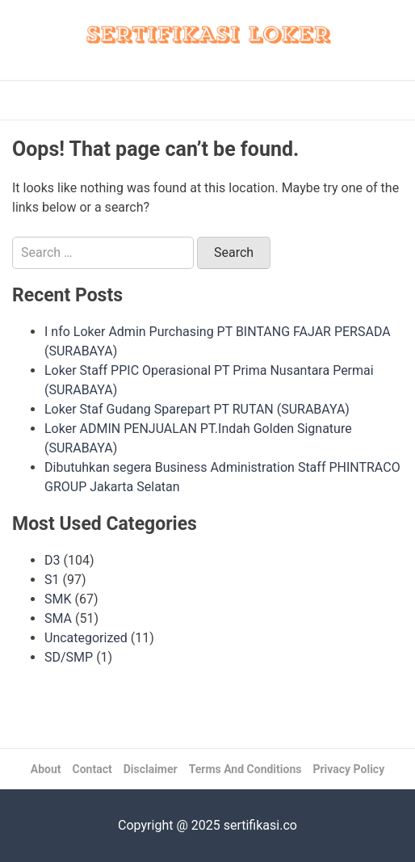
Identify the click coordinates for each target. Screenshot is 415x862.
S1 (52, 579)
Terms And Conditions (245, 769)
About (46, 769)
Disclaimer (151, 769)
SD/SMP (68, 657)
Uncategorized (86, 637)
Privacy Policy (348, 769)
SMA (58, 618)
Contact (92, 769)
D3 (52, 560)
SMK (58, 599)
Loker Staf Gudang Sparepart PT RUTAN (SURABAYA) (197, 409)
